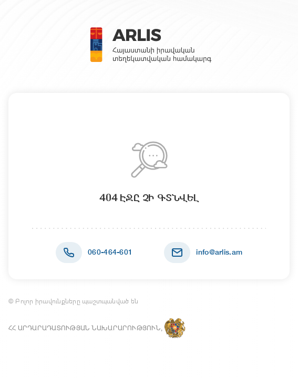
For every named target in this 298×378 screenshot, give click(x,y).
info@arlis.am (219, 252)
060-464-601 (110, 252)
